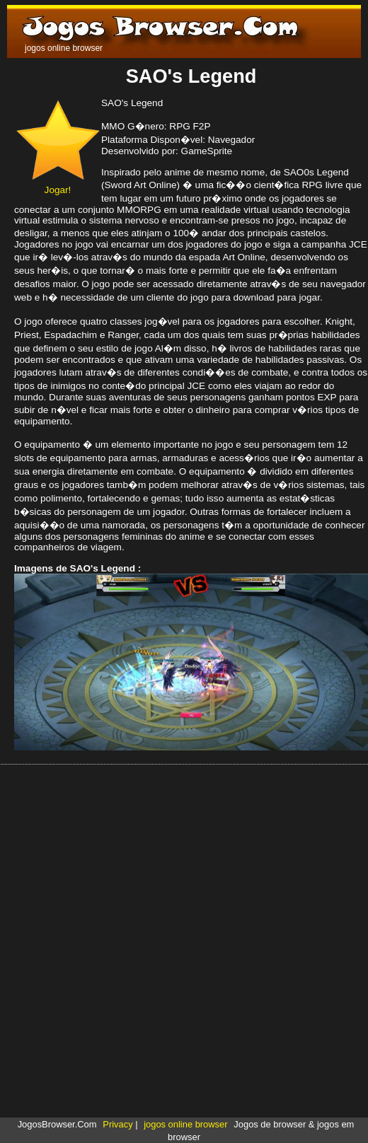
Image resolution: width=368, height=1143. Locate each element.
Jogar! (57, 184)
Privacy (117, 1124)
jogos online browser (185, 1124)
